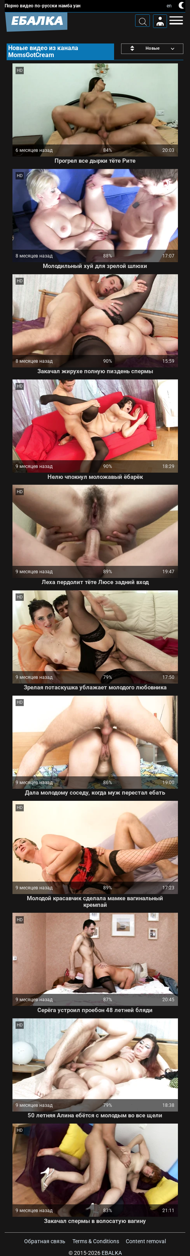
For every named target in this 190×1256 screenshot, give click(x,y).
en (169, 6)
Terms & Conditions (95, 1241)
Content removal (146, 1241)
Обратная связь (44, 1241)
